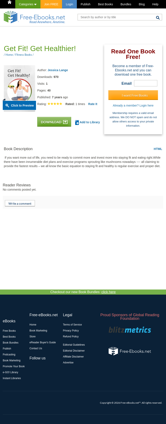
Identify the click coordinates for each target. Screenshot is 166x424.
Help (155, 4)
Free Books (9, 330)
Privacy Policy (71, 330)
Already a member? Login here (133, 105)
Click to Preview (22, 105)
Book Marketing (11, 360)
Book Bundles (10, 342)
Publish (85, 4)
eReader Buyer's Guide (42, 342)
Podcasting (9, 354)
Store (32, 336)
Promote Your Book (14, 366)
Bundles (125, 4)
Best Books (105, 4)
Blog (142, 4)
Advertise (68, 362)
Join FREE (51, 4)
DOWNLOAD (54, 122)
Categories (28, 4)
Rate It (92, 104)
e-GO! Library (10, 372)
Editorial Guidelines (74, 344)
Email (127, 83)
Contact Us (35, 348)
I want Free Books (135, 95)
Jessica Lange (58, 70)
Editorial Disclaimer (74, 350)
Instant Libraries (12, 378)
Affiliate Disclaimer (73, 356)
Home (32, 324)
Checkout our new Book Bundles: (83, 292)
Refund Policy (71, 336)
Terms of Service (72, 324)
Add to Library (87, 122)
